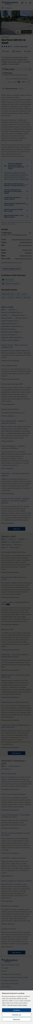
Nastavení (16, 1019)
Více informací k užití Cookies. (17, 1005)
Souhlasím (16, 1010)
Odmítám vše (16, 1015)
